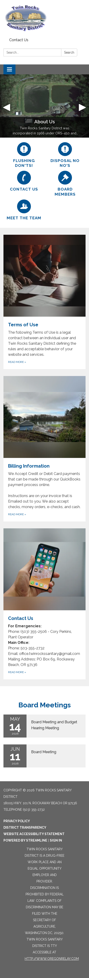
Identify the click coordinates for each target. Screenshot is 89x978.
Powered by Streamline (25, 840)
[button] (6, 106)
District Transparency (24, 827)
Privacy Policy (16, 821)
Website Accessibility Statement (34, 834)
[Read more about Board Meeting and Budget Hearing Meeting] (44, 726)
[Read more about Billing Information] (44, 448)
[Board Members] (65, 184)
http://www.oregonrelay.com (52, 959)
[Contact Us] (24, 181)
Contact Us (18, 40)
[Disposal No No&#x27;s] (65, 155)
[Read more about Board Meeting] (44, 755)
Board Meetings (44, 705)
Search (69, 52)
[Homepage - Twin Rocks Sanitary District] (44, 18)
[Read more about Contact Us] (44, 603)
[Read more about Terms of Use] (44, 302)
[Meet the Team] (24, 210)
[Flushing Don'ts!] (24, 155)
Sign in (56, 840)
